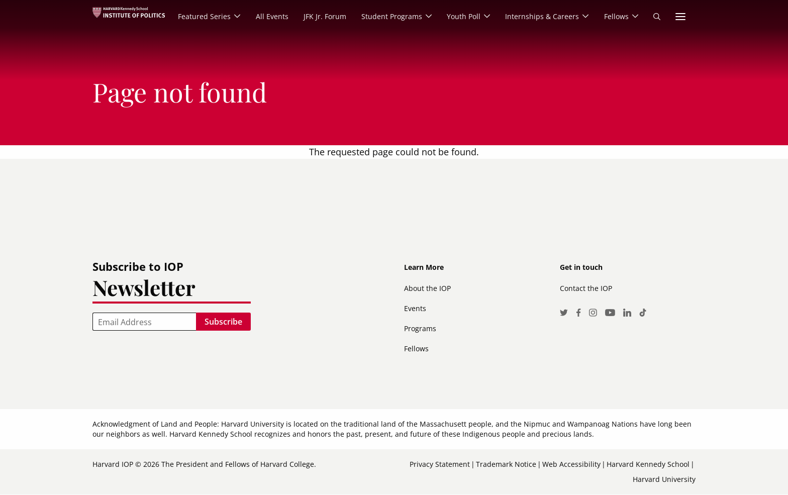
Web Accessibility (571, 464)
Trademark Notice (506, 464)
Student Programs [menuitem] (390, 16)
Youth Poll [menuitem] (462, 16)
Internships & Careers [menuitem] (541, 16)
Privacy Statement (440, 464)
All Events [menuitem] (270, 16)
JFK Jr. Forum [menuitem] (323, 16)
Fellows (416, 348)
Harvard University (664, 479)
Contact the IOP (586, 288)
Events (415, 308)
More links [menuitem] (680, 17)
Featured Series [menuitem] (202, 16)
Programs (420, 328)
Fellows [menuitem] (616, 16)
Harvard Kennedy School (648, 464)
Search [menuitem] (656, 17)
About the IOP (427, 288)
